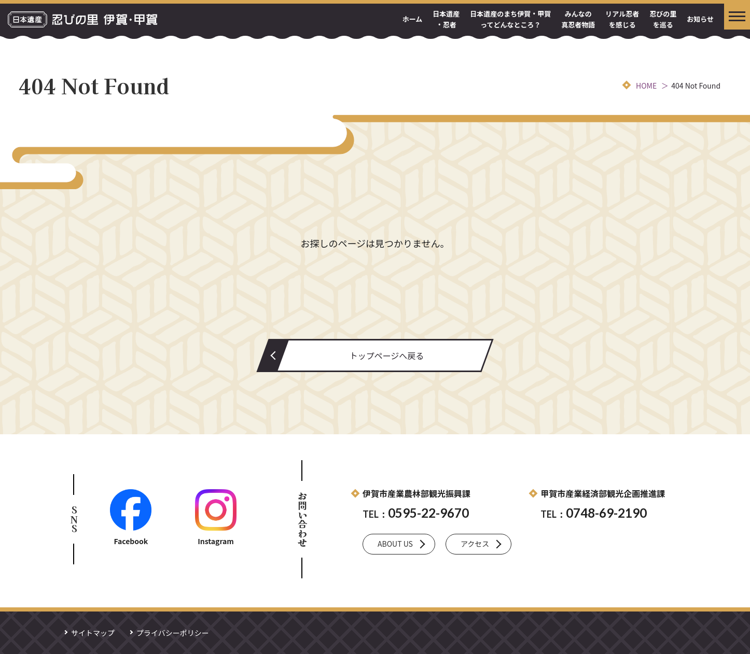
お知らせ (700, 19)
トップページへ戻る (387, 355)
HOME (646, 85)
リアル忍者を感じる (622, 19)
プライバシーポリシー (172, 633)
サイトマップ (93, 633)
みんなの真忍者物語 (578, 19)
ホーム (412, 19)
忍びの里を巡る (662, 19)
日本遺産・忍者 (446, 19)
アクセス (475, 543)
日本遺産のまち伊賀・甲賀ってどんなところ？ (510, 19)
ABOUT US (395, 543)
